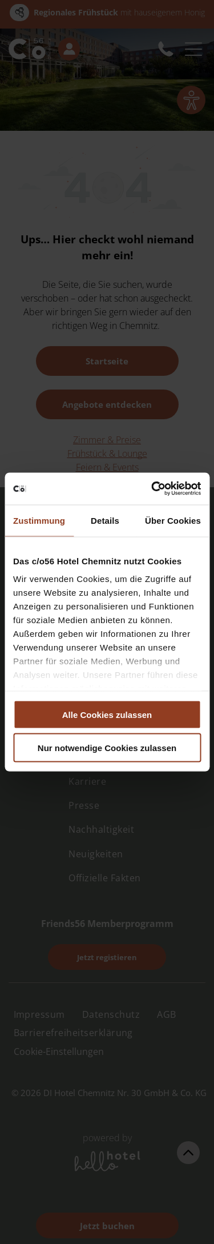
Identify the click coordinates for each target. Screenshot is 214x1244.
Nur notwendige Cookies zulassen (107, 748)
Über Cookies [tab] (173, 520)
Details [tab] (105, 520)
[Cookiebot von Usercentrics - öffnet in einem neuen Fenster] (152, 488)
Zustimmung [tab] (39, 520)
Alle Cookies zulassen (107, 714)
